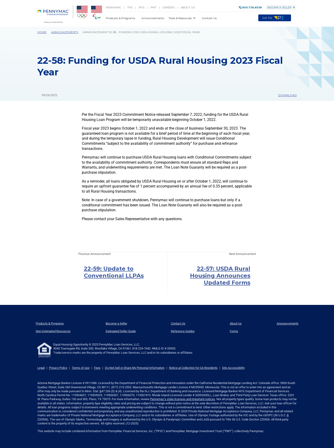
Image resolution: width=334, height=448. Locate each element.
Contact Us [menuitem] (178, 323)
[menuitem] (55, 14)
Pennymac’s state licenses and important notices (182, 399)
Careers (168, 7)
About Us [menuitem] (236, 323)
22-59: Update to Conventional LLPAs (114, 272)
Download (285, 95)
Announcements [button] (153, 18)
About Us (188, 7)
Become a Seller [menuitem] (116, 323)
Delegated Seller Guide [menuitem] (121, 331)
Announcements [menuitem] (287, 323)
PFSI (141, 7)
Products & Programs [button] (121, 18)
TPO (130, 7)
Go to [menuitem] (274, 18)
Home (42, 32)
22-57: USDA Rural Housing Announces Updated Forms (220, 275)
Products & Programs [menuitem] (50, 323)
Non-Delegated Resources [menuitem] (53, 331)
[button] (294, 18)
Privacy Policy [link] (58, 368)
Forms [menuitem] (234, 331)
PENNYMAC (113, 7)
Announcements (64, 32)
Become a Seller (281, 7)
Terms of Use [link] (81, 368)
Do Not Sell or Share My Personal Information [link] (135, 368)
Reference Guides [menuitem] (183, 331)
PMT (153, 7)
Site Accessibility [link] (233, 368)
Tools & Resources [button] (180, 18)
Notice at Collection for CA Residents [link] (193, 368)
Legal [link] (41, 368)
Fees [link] (97, 368)
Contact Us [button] (209, 18)
